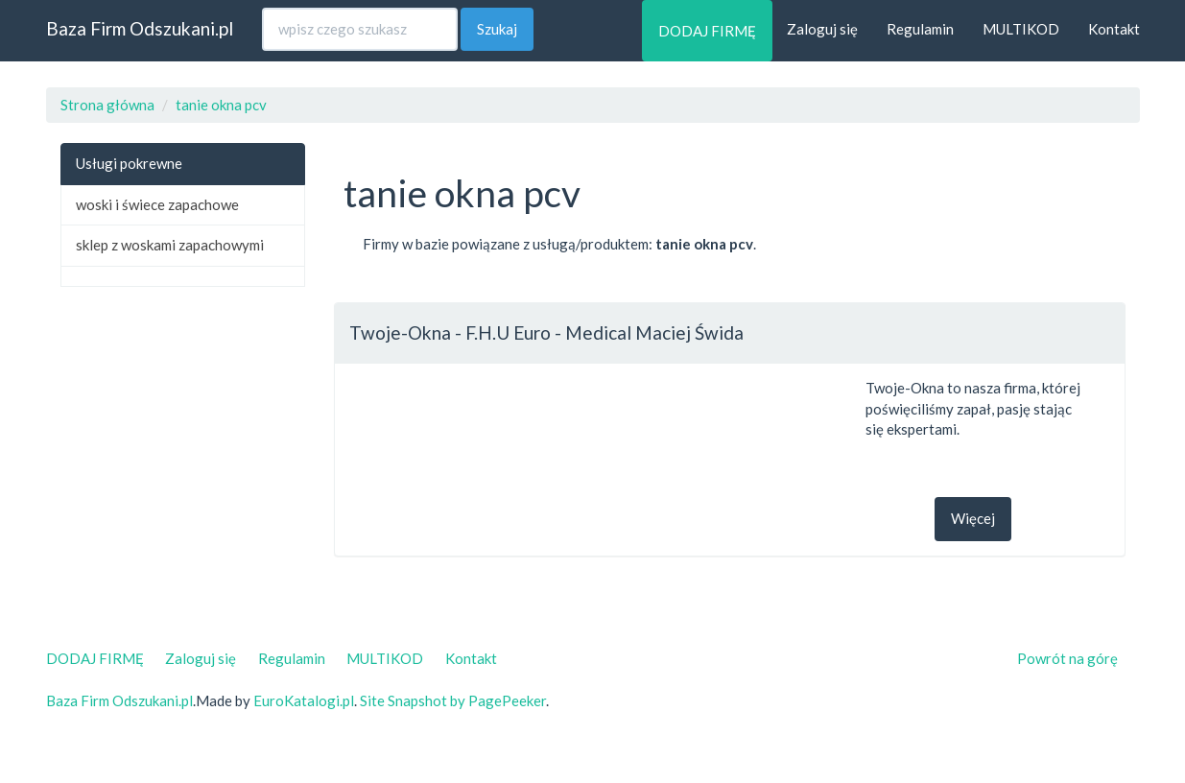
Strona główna (107, 104)
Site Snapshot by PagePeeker (453, 700)
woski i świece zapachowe (157, 204)
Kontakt (1114, 28)
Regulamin (920, 28)
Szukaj (497, 28)
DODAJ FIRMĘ (707, 30)
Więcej (973, 518)
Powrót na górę (1067, 658)
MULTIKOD (1021, 28)
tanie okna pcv (221, 104)
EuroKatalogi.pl (303, 700)
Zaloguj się (822, 28)
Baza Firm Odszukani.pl (139, 28)
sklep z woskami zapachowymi (170, 244)
